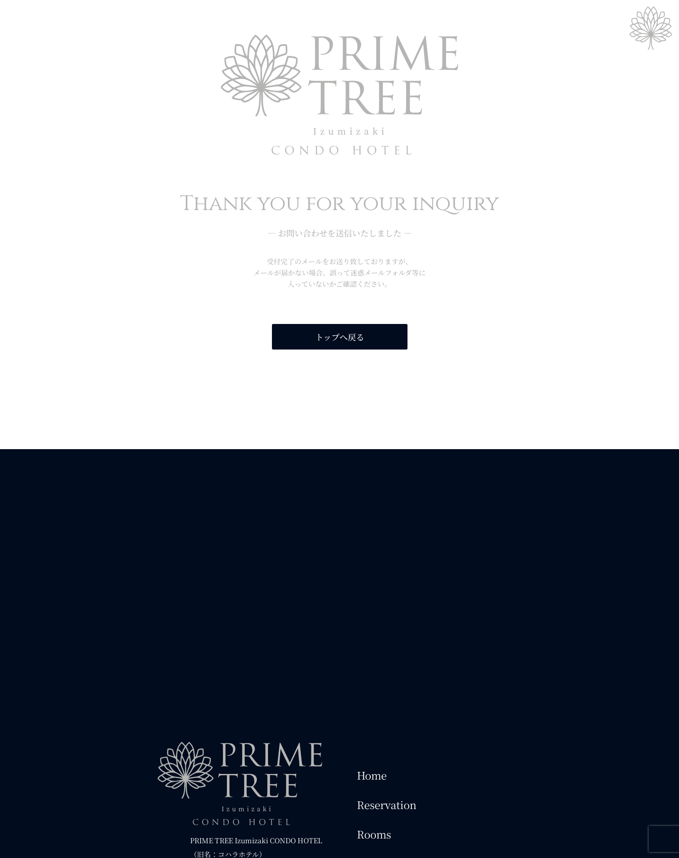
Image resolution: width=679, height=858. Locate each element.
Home (372, 775)
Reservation (387, 804)
